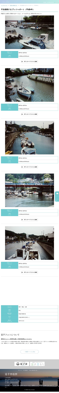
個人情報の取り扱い (50, 2)
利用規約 (44, 2)
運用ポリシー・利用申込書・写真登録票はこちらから (16, 340)
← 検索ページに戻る (29, 353)
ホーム (20, 371)
